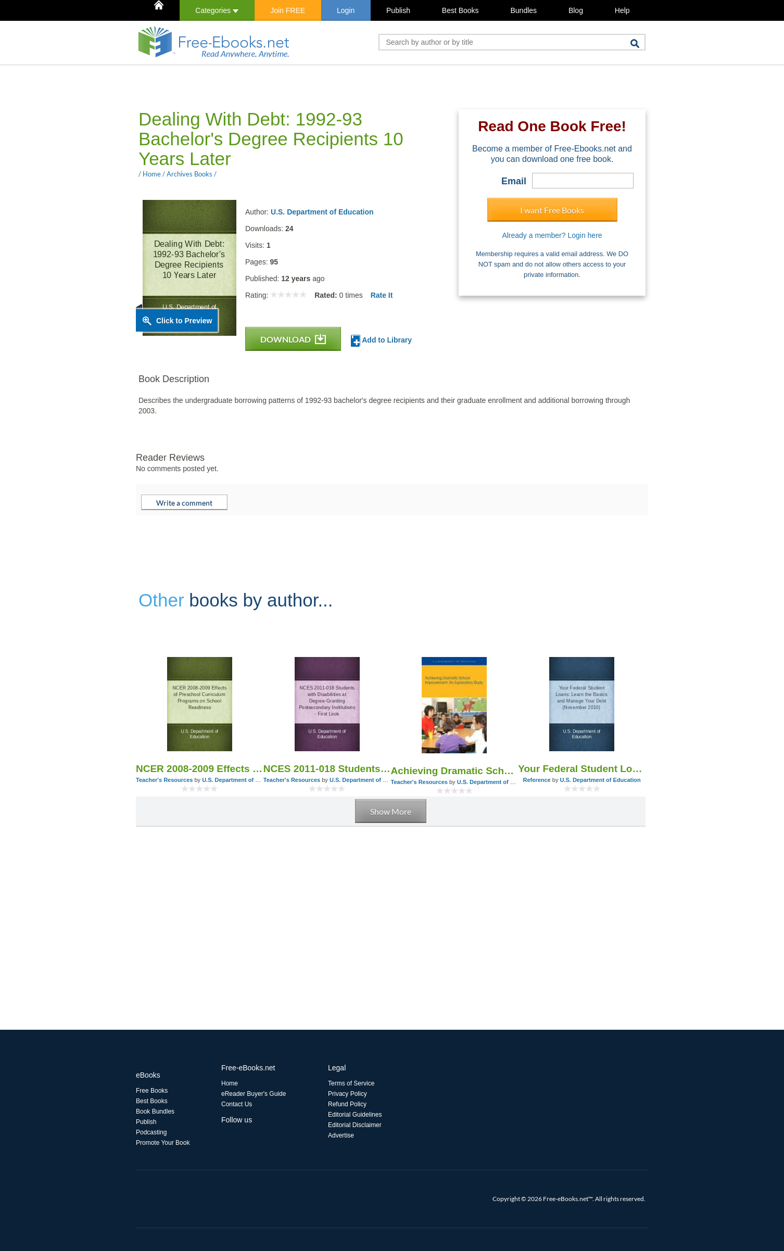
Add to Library (381, 341)
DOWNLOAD (293, 339)
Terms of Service (351, 1083)
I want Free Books (552, 210)
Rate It (382, 295)
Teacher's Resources (164, 780)
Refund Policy (347, 1104)
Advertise (341, 1135)
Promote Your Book (162, 1142)
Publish (398, 10)
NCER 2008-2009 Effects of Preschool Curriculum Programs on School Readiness (199, 768)
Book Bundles (155, 1111)
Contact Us (236, 1104)
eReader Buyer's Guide (253, 1093)
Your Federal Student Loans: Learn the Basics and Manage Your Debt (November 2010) (582, 768)
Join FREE (287, 10)
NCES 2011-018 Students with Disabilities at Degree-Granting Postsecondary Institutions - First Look (327, 768)
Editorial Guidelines (355, 1114)
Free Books (152, 1090)
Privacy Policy (347, 1093)
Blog (575, 10)
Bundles (523, 10)
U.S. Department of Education (322, 212)
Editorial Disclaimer (355, 1125)
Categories (216, 10)
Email (513, 181)
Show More (390, 811)
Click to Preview (184, 321)
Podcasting (151, 1132)
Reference (537, 780)
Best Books (460, 10)
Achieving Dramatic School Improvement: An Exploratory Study (455, 770)
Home (229, 1083)
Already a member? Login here (552, 235)
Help (622, 10)
